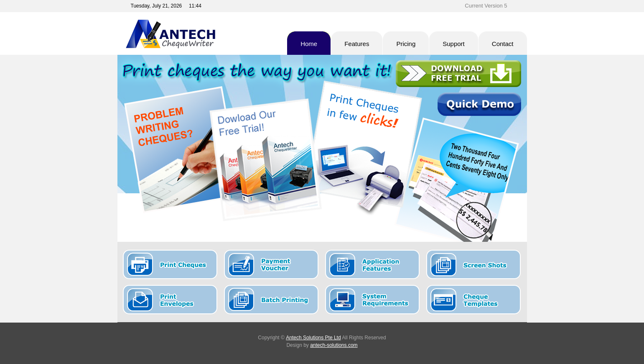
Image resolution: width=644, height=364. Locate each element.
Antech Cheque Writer (199, 34)
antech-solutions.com (333, 345)
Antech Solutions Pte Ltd (313, 338)
